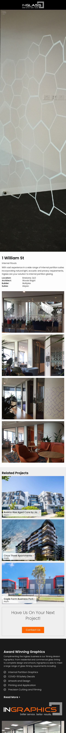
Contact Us (33, 630)
